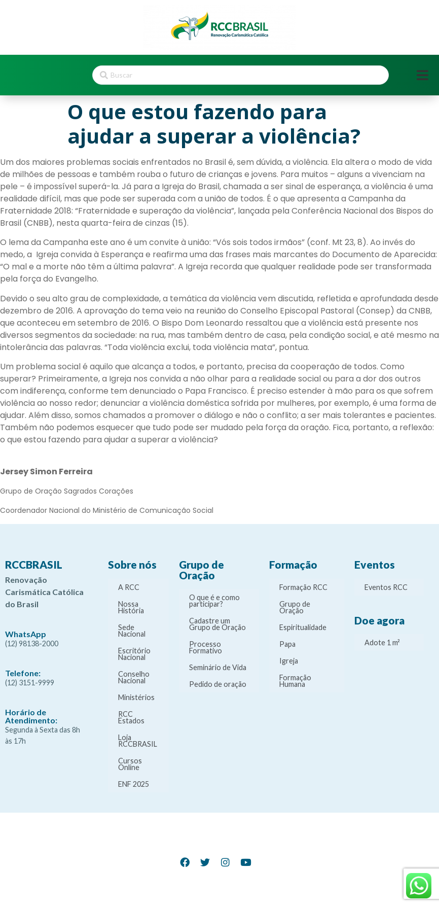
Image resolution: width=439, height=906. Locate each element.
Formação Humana (295, 680)
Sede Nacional (131, 630)
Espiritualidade (302, 627)
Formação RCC (303, 587)
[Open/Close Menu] (422, 75)
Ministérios (136, 697)
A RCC (128, 587)
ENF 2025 (133, 784)
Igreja (288, 660)
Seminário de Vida (217, 667)
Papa (287, 644)
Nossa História (131, 607)
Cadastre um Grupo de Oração (217, 624)
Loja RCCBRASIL (137, 740)
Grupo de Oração (294, 607)
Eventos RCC (386, 587)
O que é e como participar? (214, 600)
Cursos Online (130, 764)
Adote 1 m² (382, 642)
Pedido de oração (217, 684)
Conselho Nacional (134, 677)
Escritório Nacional (134, 653)
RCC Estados (131, 717)
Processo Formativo (205, 647)
